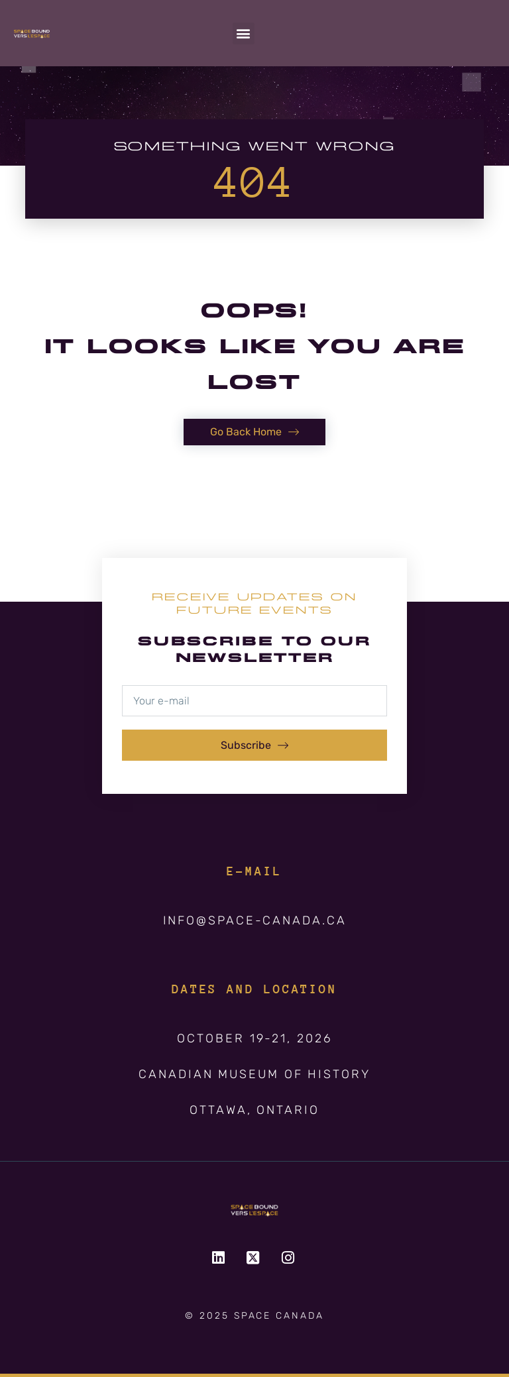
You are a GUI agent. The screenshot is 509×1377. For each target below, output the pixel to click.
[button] (243, 33)
